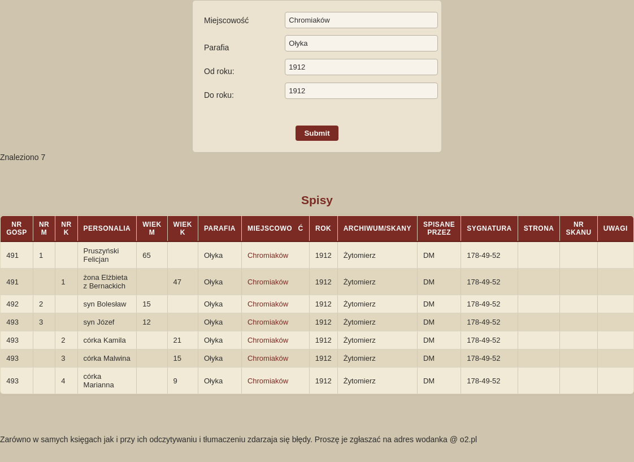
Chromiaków (267, 255)
